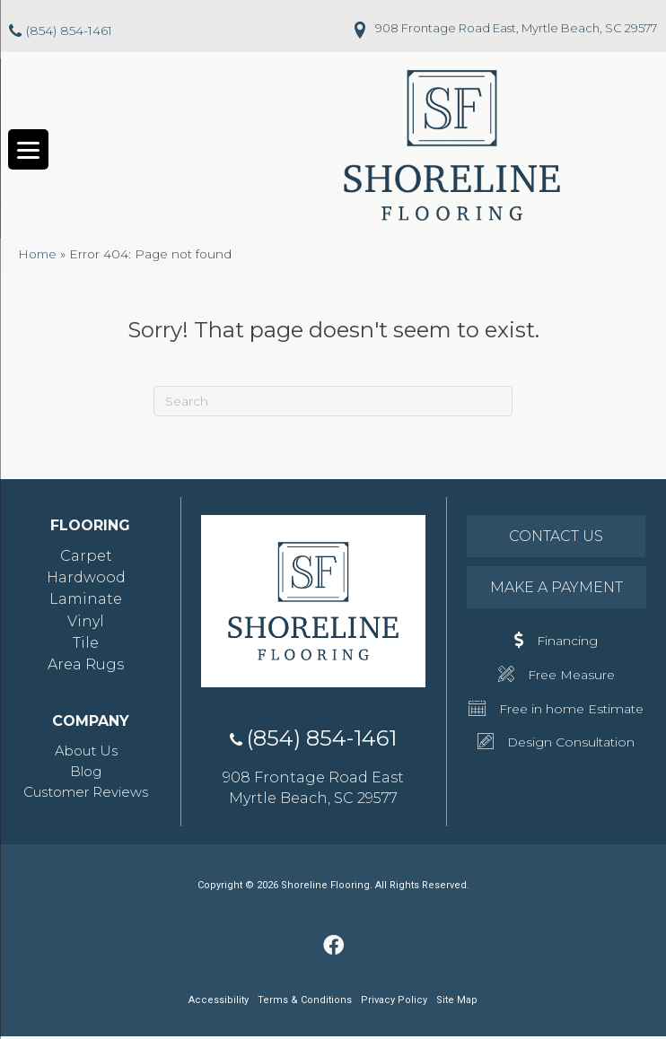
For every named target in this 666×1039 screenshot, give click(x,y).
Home (37, 256)
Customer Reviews (85, 793)
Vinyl (85, 623)
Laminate (85, 601)
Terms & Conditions (305, 1002)
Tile (86, 644)
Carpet (86, 557)
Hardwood (86, 580)
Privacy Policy (394, 1002)
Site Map (457, 1002)
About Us (86, 753)
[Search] (333, 403)
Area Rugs (86, 666)
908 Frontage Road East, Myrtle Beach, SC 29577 (516, 28)
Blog (85, 772)
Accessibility (218, 1002)
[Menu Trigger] (28, 151)
